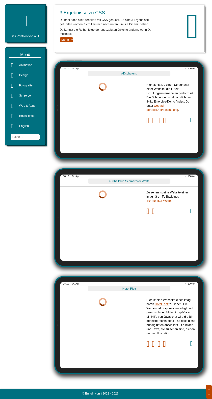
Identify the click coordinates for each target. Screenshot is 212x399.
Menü (25, 54)
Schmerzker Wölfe (158, 200)
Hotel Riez (162, 304)
